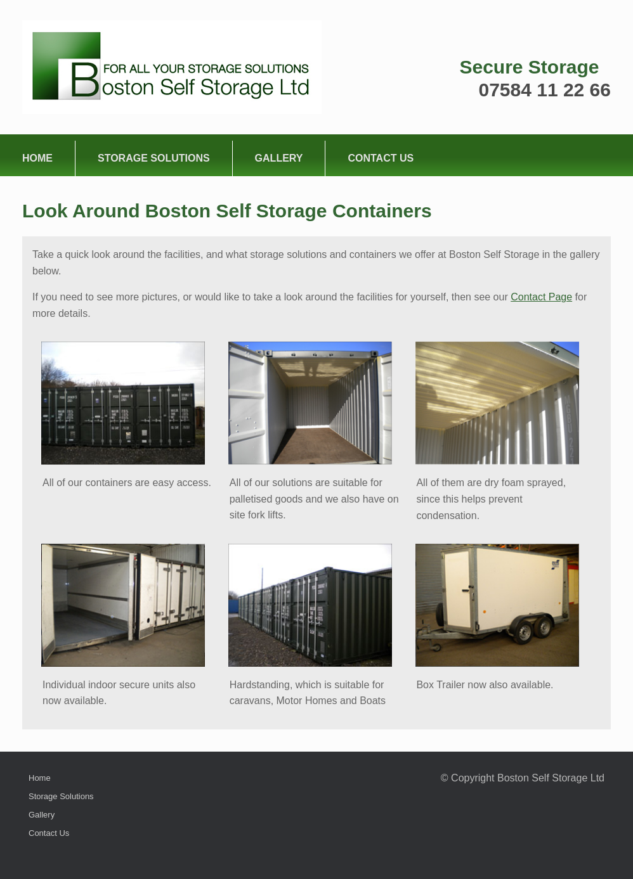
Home (37, 158)
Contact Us (381, 158)
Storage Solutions (154, 158)
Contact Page (541, 297)
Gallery (279, 158)
